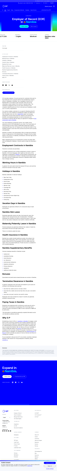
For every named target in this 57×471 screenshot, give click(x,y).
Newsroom (37, 442)
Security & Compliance (18, 428)
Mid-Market (16, 455)
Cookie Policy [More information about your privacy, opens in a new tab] (29, 465)
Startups (15, 453)
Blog (35, 453)
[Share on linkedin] (3, 85)
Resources (37, 455)
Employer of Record (17, 413)
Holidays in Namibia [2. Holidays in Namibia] (6, 60)
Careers (36, 437)
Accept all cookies (50, 462)
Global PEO (20, 114)
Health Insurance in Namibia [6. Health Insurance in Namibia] (8, 68)
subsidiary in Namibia (23, 321)
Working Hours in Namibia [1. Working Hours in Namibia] (8, 58)
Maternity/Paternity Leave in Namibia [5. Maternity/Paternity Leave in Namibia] (11, 66)
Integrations (16, 424)
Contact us (4, 427)
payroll (19, 328)
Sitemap (36, 446)
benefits (17, 154)
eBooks (36, 459)
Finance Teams (17, 444)
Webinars (36, 457)
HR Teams (16, 440)
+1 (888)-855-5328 (6, 422)
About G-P (37, 435)
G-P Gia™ (37, 417)
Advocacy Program (38, 440)
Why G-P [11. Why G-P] (4, 77)
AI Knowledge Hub (38, 451)
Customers (37, 438)
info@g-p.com (5, 423)
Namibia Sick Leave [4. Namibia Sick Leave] (6, 64)
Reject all (50, 466)
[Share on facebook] (6, 85)
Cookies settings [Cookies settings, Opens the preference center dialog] (50, 468)
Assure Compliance (17, 415)
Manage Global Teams (18, 417)
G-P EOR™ (37, 413)
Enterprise (16, 457)
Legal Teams (16, 442)
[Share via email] (12, 85)
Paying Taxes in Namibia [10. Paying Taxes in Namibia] (8, 75)
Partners (36, 444)
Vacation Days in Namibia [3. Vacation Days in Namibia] (8, 62)
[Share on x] (9, 85)
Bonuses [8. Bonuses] (4, 72)
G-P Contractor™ (38, 415)
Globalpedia (16, 435)
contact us (5, 340)
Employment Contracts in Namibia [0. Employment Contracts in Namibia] (10, 56)
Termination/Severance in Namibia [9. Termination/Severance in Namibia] (10, 74)
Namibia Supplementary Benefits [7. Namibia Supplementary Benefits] (10, 70)
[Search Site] (45, 3)
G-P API (15, 426)
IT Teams (15, 446)
